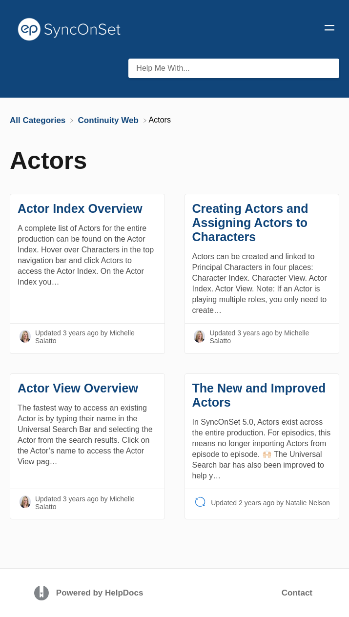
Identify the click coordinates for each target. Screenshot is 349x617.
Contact (297, 592)
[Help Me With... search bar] (233, 68)
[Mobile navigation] (329, 29)
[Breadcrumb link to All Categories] (39, 119)
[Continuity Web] (109, 119)
